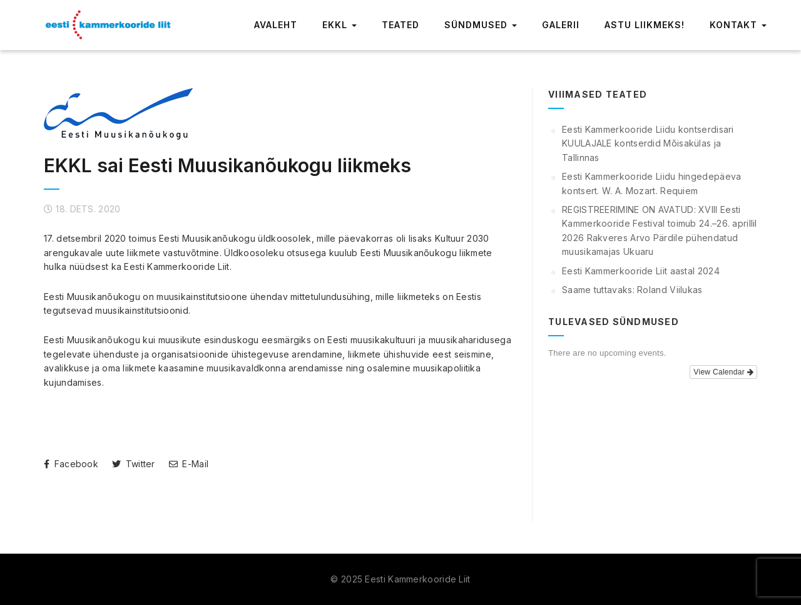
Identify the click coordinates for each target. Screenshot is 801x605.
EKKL (339, 24)
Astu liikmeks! (645, 24)
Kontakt (738, 24)
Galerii (560, 24)
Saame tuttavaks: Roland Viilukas (632, 289)
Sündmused (480, 24)
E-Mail (188, 463)
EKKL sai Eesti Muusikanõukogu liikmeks (227, 165)
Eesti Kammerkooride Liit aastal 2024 (641, 271)
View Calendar (723, 372)
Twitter (133, 463)
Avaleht (275, 24)
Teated (400, 24)
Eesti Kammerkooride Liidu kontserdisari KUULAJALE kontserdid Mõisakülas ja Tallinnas (648, 143)
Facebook (71, 463)
